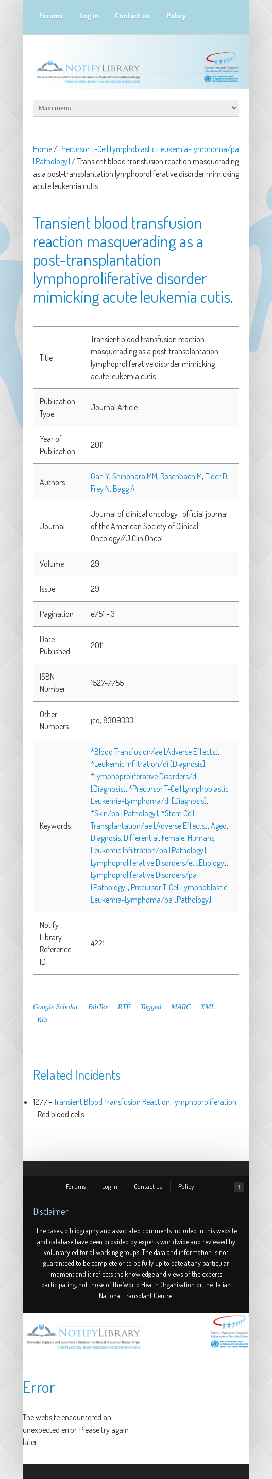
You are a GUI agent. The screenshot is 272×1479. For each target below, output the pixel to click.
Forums (51, 15)
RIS (42, 1019)
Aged (219, 825)
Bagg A (124, 488)
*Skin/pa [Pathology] (124, 813)
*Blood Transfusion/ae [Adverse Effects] (154, 751)
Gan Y (100, 476)
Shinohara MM (134, 476)
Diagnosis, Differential (125, 838)
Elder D (216, 476)
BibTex (98, 1007)
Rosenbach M (181, 476)
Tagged (151, 1007)
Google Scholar (55, 1007)
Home (42, 149)
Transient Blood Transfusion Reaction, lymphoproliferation (145, 1102)
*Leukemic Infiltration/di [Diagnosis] (148, 764)
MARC (181, 1007)
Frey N (100, 488)
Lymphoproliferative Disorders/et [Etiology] (159, 862)
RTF (124, 1007)
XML (207, 1007)
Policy (176, 15)
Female (173, 838)
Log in (88, 15)
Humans (201, 838)
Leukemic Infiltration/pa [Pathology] (148, 850)
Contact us (132, 15)
